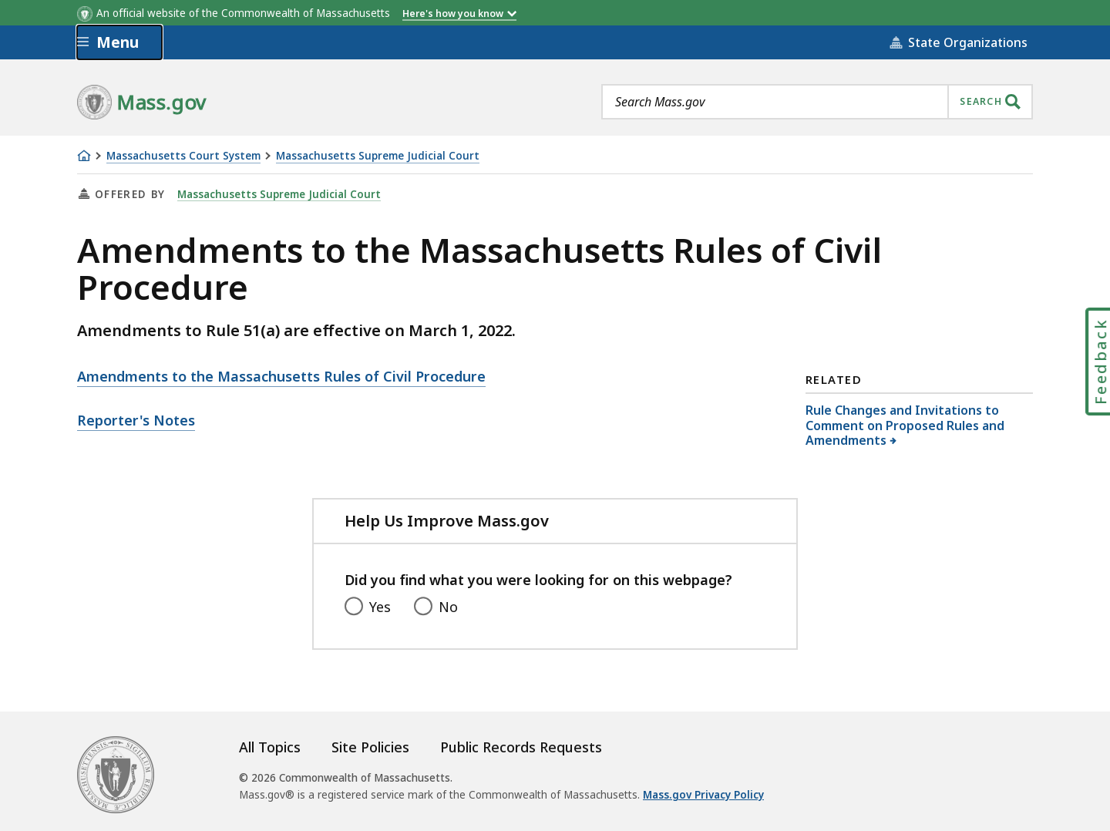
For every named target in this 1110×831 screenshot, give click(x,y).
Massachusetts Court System (183, 156)
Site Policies (370, 747)
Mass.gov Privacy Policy (703, 795)
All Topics (270, 747)
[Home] (84, 156)
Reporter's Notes (136, 420)
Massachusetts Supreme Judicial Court (377, 156)
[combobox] (817, 101)
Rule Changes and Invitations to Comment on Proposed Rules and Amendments (905, 425)
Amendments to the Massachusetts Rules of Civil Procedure (281, 376)
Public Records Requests (521, 747)
